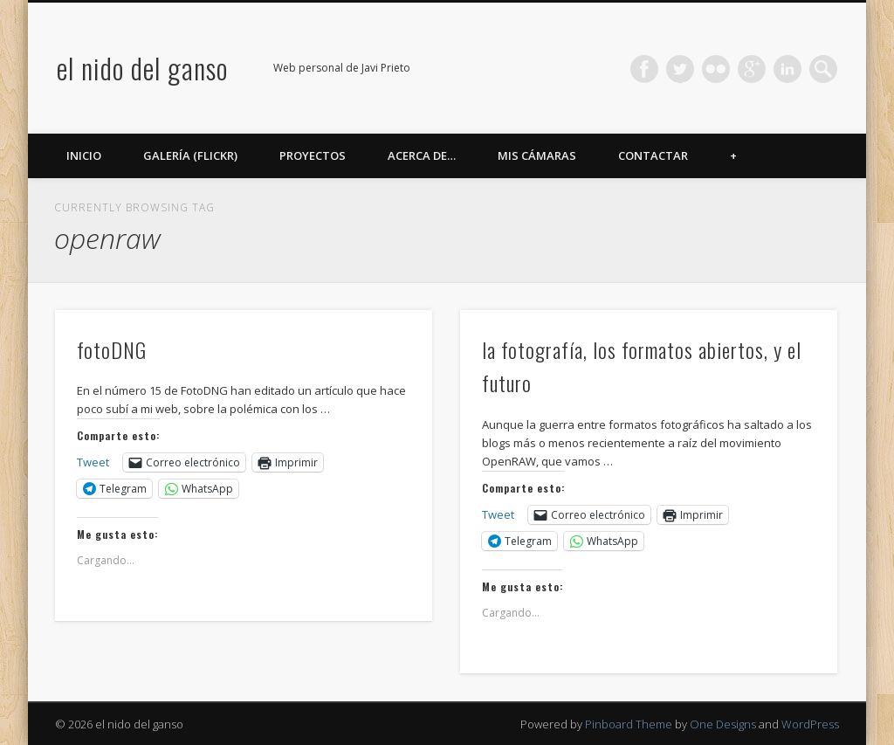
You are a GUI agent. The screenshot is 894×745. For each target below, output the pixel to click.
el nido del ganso (142, 67)
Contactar (653, 155)
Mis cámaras (537, 155)
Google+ (752, 69)
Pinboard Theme (628, 724)
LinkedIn (787, 69)
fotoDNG (112, 349)
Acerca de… (422, 155)
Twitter (680, 69)
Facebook (644, 69)
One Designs (723, 724)
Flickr (716, 69)
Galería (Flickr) (190, 155)
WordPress (810, 724)
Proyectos (312, 155)
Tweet (93, 461)
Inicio (83, 155)
